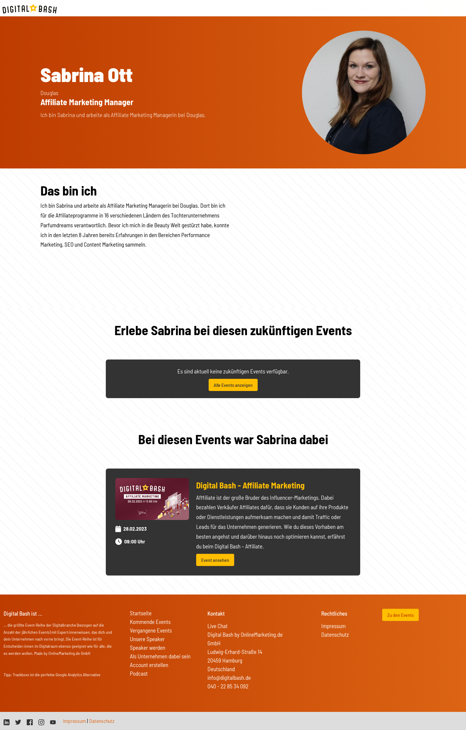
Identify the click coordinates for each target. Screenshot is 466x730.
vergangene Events (325, 8)
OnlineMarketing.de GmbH (69, 653)
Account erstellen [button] (149, 664)
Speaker (359, 8)
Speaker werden (147, 647)
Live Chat (217, 625)
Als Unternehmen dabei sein (160, 656)
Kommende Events (150, 621)
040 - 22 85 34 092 (227, 686)
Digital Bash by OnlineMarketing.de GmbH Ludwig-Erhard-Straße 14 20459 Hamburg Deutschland (245, 651)
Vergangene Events (151, 630)
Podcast (139, 673)
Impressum (333, 625)
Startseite (268, 8)
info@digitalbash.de (229, 677)
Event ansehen (215, 560)
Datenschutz (335, 634)
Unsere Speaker (147, 639)
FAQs (377, 8)
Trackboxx (21, 674)
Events (291, 8)
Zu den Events (400, 615)
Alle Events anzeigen (233, 385)
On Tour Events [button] (403, 8)
